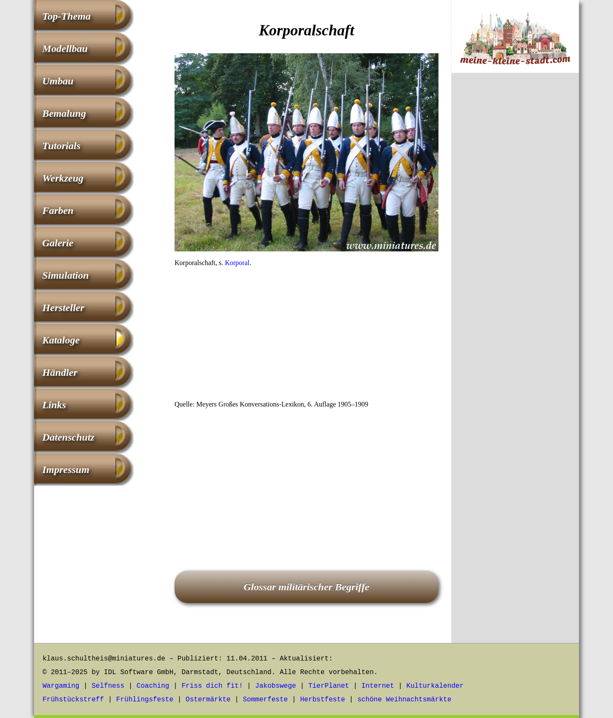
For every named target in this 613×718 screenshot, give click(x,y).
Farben (57, 210)
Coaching (153, 686)
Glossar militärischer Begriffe (306, 586)
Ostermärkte (208, 700)
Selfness (108, 686)
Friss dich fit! (212, 686)
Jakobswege (275, 686)
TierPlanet (328, 686)
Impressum (65, 469)
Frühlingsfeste (144, 700)
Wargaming (61, 686)
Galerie (57, 242)
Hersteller (63, 307)
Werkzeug (62, 178)
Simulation (65, 275)
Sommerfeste (265, 700)
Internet (377, 686)
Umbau (57, 81)
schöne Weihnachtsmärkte (404, 700)
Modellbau (65, 48)
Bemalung (64, 113)
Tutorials (61, 145)
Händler (59, 372)
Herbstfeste (322, 700)
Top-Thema (66, 16)
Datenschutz (68, 437)
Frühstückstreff (73, 700)
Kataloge (61, 340)
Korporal (237, 262)
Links (54, 404)
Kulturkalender (435, 686)
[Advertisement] (306, 336)
